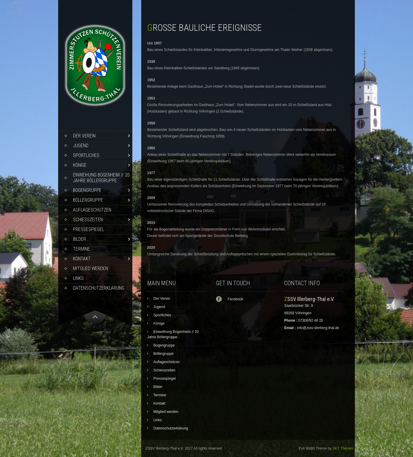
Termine (81, 249)
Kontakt (82, 259)
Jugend (80, 145)
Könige (80, 165)
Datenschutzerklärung (98, 288)
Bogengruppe (87, 190)
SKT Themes (343, 448)
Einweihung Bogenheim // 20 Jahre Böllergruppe (101, 177)
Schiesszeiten (88, 219)
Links (78, 278)
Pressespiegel (88, 229)
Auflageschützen (92, 210)
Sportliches (86, 155)
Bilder (79, 239)
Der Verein (84, 136)
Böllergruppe (88, 200)
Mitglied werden (90, 268)
